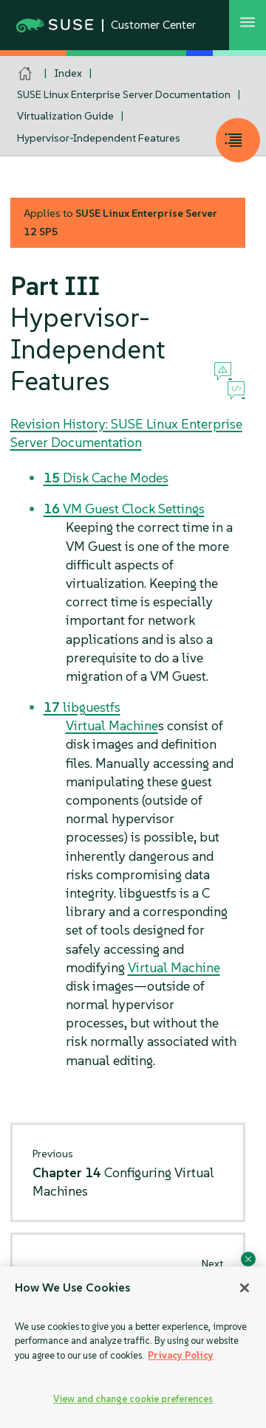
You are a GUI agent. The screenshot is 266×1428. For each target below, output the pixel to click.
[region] (133, 1347)
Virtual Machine (112, 725)
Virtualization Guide (65, 115)
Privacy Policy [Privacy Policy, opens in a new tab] (181, 1355)
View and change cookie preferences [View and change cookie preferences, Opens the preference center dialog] (133, 1399)
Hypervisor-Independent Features (98, 138)
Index (68, 73)
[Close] (244, 1288)
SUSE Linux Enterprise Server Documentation (124, 94)
